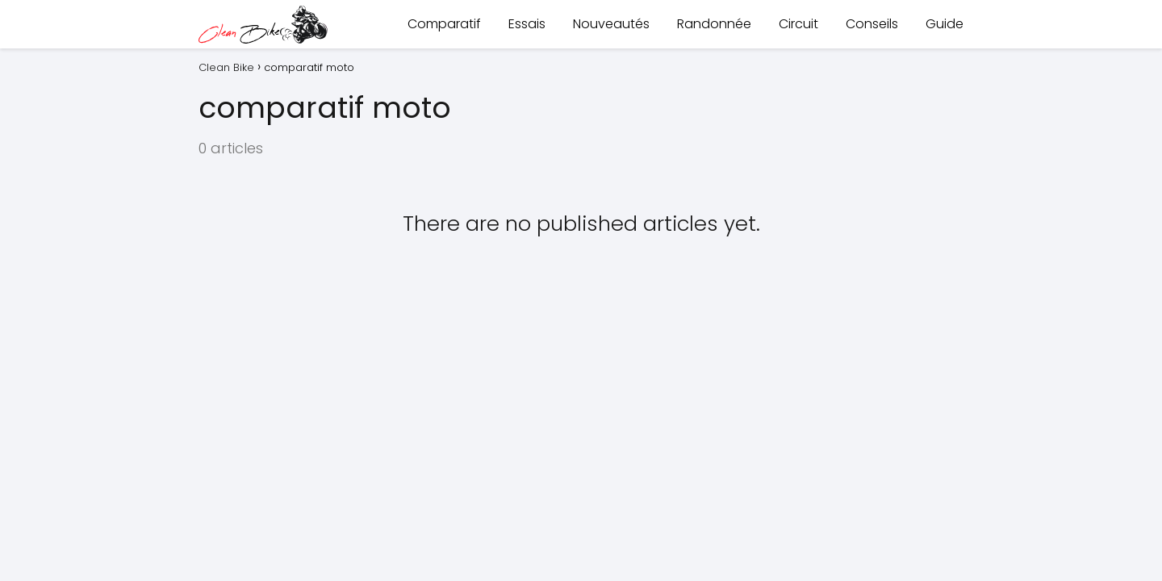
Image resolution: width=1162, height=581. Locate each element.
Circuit (798, 24)
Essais (526, 24)
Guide (944, 24)
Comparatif (444, 24)
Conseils (872, 24)
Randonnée (714, 24)
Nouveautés (611, 24)
